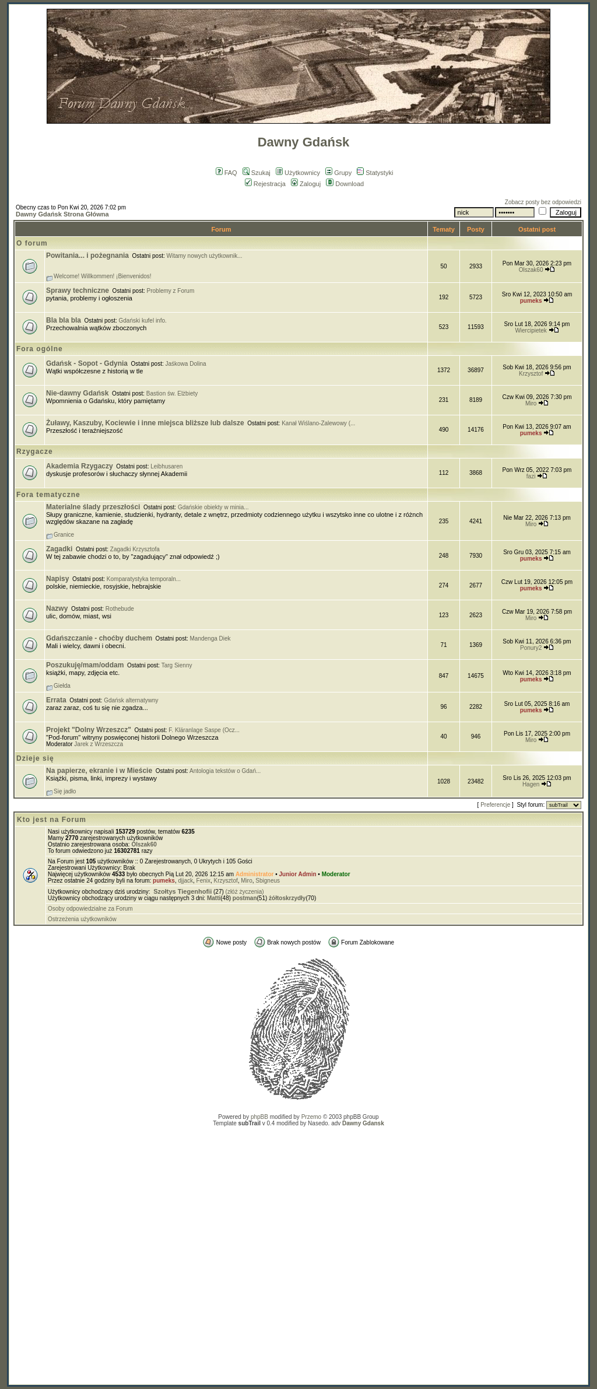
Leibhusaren (166, 466)
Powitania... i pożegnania (87, 255)
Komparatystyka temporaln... (144, 579)
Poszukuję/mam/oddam (85, 665)
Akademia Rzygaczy (79, 466)
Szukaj (257, 172)
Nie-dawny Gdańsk (77, 393)
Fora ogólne (39, 349)
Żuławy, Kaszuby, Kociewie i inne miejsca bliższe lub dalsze (145, 423)
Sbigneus (267, 880)
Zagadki (59, 549)
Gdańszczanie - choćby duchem (99, 638)
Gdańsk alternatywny (131, 700)
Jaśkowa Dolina (186, 364)
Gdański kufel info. (143, 320)
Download (345, 183)
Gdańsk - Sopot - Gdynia (87, 363)
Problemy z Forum (171, 291)
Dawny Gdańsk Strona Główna (62, 214)
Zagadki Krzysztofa (135, 549)
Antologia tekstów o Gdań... (225, 771)
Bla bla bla (63, 320)
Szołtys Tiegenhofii (182, 891)
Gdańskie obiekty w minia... (213, 507)
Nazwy (57, 608)
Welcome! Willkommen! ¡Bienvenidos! (103, 276)
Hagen (530, 784)
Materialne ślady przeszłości (93, 507)
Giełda (62, 686)
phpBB (259, 1117)
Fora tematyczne (48, 495)
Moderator (336, 874)
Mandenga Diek (210, 638)
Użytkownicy (298, 172)
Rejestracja (265, 183)
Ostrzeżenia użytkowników (82, 919)
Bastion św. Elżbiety (172, 393)
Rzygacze (34, 451)
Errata (56, 700)
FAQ (226, 172)
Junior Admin (298, 874)
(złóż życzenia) (245, 891)
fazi (531, 476)
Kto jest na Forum (51, 820)
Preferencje (495, 805)
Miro (530, 403)
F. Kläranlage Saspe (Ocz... (204, 730)
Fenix (203, 880)
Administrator (255, 874)
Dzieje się (35, 758)
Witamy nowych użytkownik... (205, 256)
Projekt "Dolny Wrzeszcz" (88, 730)
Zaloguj (306, 183)
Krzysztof (531, 373)
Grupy (338, 172)
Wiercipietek (530, 330)
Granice (64, 534)
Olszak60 (531, 270)
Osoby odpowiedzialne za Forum (90, 908)
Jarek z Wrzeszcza (98, 744)
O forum (32, 243)
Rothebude (120, 609)
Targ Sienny (176, 665)
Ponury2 (531, 648)
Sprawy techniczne (77, 290)
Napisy (57, 579)
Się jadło (65, 791)
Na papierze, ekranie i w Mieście (99, 771)
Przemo (311, 1117)
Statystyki (375, 172)
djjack (185, 880)
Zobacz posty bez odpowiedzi (543, 202)
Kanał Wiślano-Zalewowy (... (318, 423)
